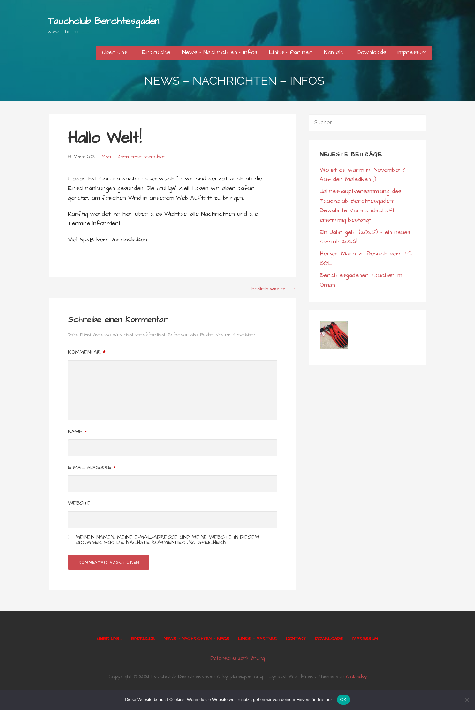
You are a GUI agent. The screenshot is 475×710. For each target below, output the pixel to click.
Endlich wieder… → (273, 288)
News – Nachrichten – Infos (219, 52)
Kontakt (334, 52)
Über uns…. (116, 52)
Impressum (411, 52)
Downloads (371, 52)
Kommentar (86, 352)
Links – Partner (290, 52)
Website (79, 503)
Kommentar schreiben (141, 157)
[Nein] (466, 699)
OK (343, 699)
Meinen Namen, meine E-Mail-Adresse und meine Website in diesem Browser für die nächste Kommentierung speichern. (167, 539)
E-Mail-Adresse (92, 467)
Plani (106, 157)
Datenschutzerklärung (237, 658)
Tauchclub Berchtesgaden (103, 21)
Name (77, 431)
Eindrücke (156, 52)
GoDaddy (356, 676)
